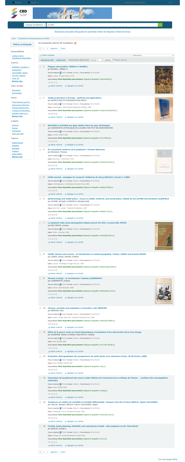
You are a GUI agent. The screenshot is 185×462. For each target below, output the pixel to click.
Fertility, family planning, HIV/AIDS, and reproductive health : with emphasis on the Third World (93, 426)
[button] (16, 2)
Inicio (14, 38)
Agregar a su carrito (75, 86)
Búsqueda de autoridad (85, 32)
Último (63, 48)
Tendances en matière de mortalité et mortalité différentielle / (102, 402)
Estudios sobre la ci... (20, 113)
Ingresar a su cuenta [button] (135, 2)
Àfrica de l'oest (18, 134)
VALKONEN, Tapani (20, 73)
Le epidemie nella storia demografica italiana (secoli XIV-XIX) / (87, 223)
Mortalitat (15, 148)
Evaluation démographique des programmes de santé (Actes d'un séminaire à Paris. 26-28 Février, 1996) (97, 356)
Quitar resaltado (48, 55)
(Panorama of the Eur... (21, 105)
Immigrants (16, 131)
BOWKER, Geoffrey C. (21, 67)
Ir (160, 25)
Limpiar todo (61, 60)
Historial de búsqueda (157, 2)
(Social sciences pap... (21, 108)
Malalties (15, 146)
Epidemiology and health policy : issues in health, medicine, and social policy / (108, 199)
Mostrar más (17, 81)
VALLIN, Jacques (19, 76)
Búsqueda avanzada (64, 32)
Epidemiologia (17, 143)
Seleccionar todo (47, 60)
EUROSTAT (16, 70)
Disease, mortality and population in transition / (77, 308)
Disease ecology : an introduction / (75, 278)
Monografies (17, 93)
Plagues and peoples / (68, 66)
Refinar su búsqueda (22, 44)
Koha (175, 459)
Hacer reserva (56, 86)
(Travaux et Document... (21, 111)
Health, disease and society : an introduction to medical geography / (97, 254)
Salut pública (17, 154)
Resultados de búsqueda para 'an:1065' (34, 38)
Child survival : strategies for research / (89, 177)
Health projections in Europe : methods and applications (74, 98)
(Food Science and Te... (21, 102)
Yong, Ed (15, 78)
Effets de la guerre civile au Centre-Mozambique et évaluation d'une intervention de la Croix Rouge (94, 332)
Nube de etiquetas (106, 32)
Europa (15, 128)
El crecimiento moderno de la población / (76, 149)
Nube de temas (123, 32)
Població (15, 151)
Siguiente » (54, 48)
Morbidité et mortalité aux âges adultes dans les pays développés (79, 125)
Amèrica (15, 125)
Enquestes (16, 90)
